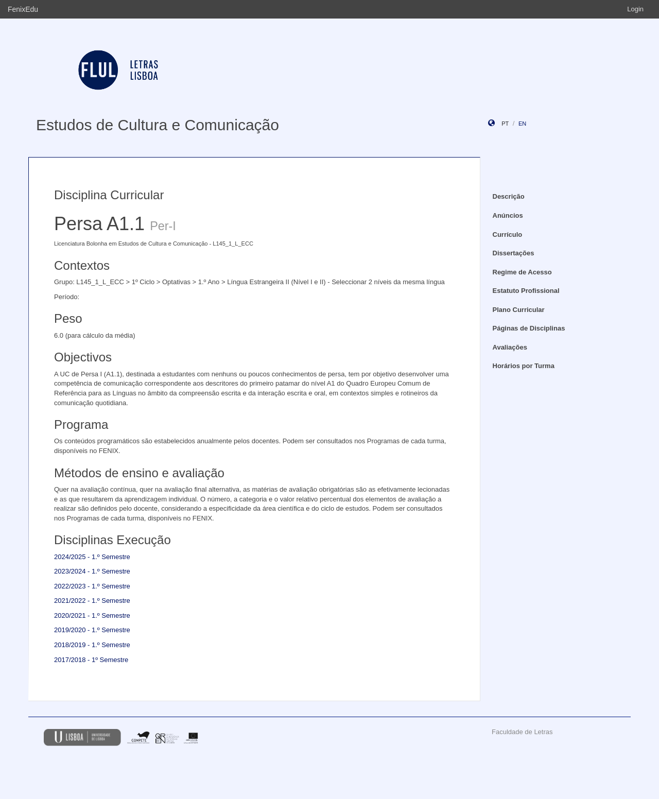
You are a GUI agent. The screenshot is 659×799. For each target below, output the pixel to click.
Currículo (508, 234)
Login (635, 9)
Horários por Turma (523, 366)
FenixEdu (23, 9)
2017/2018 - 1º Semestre (91, 660)
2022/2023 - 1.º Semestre (92, 586)
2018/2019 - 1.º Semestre (92, 645)
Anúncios (508, 215)
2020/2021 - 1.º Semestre (92, 615)
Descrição (509, 196)
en (522, 123)
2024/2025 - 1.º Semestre (92, 557)
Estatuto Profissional (526, 290)
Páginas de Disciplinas (529, 328)
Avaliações (510, 347)
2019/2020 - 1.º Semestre (92, 630)
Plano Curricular (519, 310)
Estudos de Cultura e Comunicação (157, 124)
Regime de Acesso (522, 272)
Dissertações (513, 253)
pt (505, 123)
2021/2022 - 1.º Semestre (92, 600)
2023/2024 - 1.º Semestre (92, 571)
